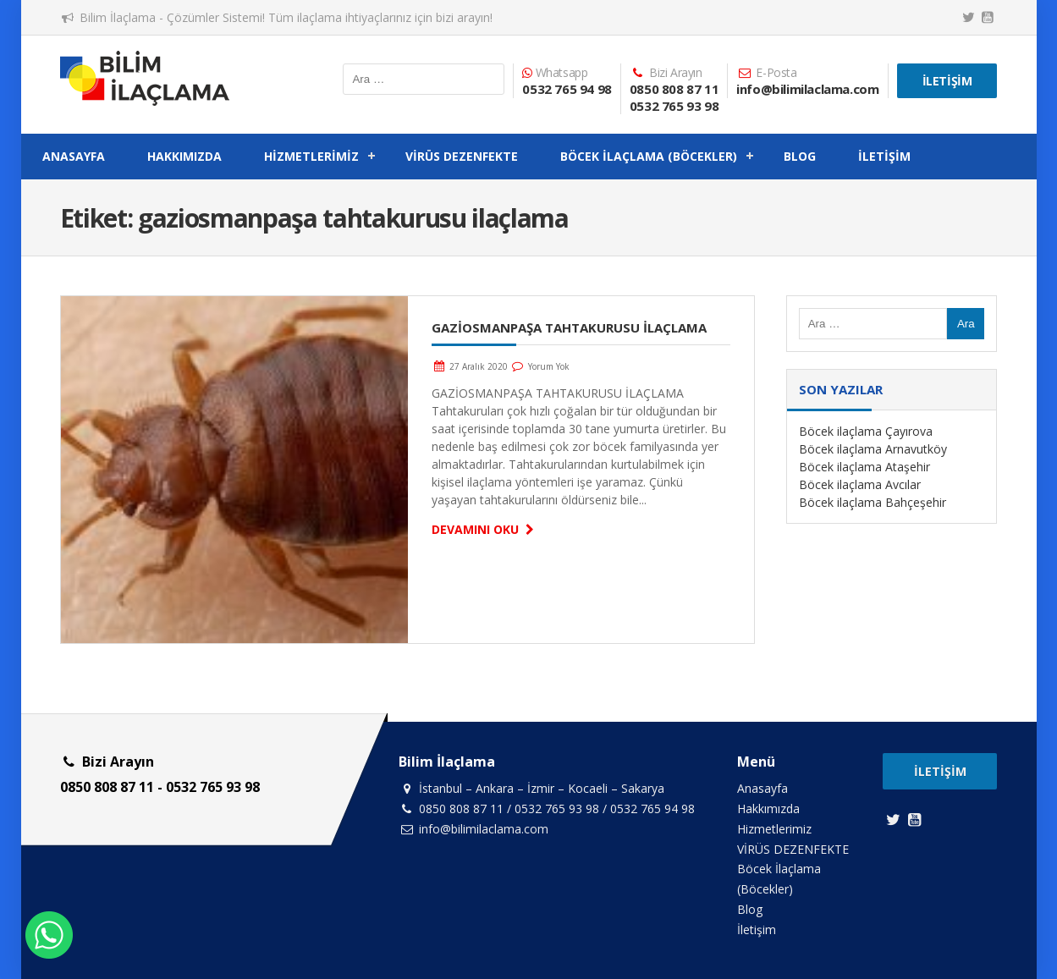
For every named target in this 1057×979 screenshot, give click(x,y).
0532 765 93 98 (674, 105)
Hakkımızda (184, 156)
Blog (800, 156)
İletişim (947, 81)
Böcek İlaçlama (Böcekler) (648, 156)
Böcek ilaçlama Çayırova (866, 431)
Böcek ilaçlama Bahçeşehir (872, 502)
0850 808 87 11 (674, 88)
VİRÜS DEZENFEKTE (461, 156)
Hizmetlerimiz (311, 156)
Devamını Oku (485, 529)
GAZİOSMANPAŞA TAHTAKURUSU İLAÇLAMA (569, 327)
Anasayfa (73, 156)
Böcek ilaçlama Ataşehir (864, 467)
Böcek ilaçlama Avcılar (860, 484)
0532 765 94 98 (566, 88)
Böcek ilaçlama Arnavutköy (873, 449)
